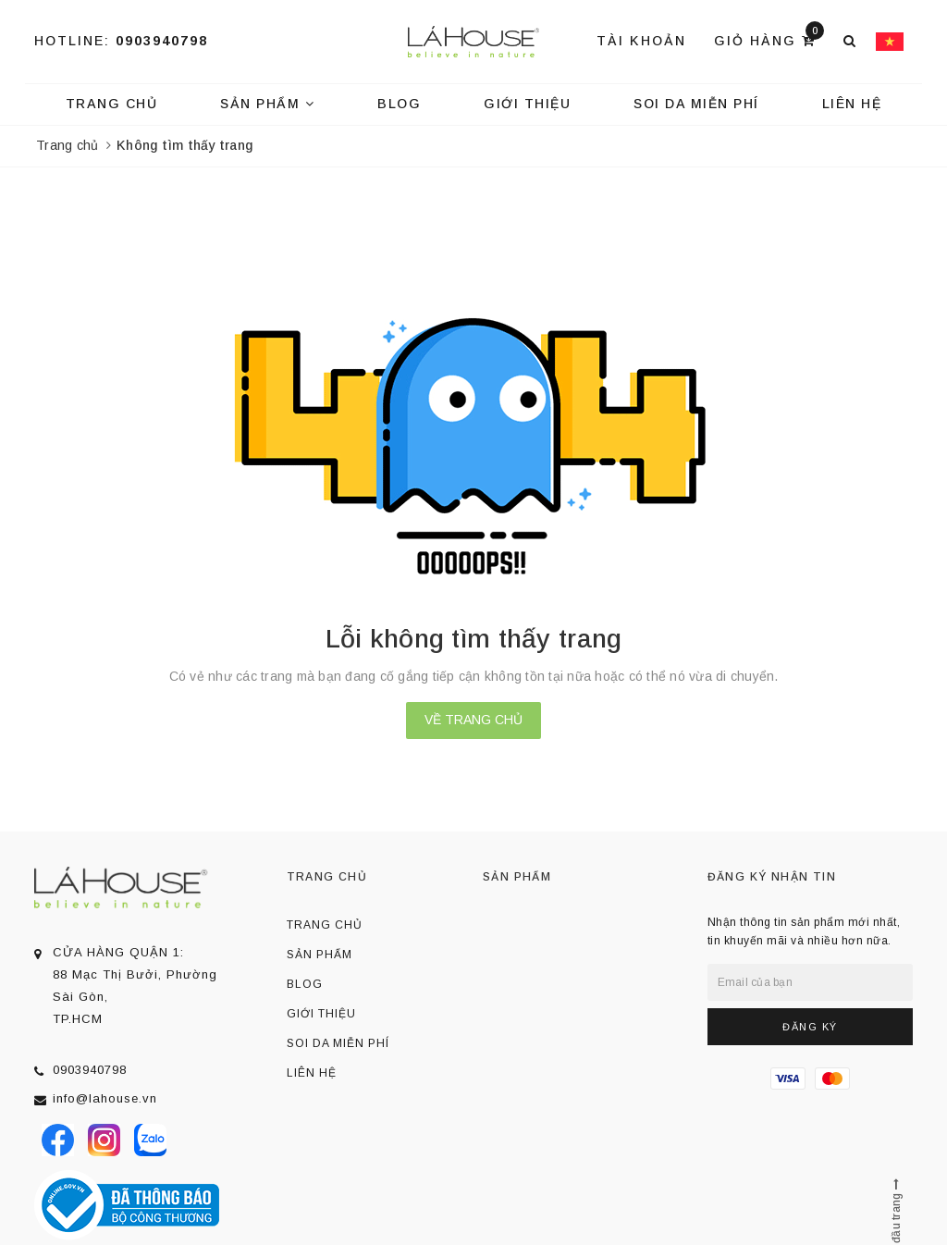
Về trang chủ (473, 719)
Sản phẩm (267, 103)
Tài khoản (641, 40)
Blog (399, 103)
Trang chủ (112, 103)
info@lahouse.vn (105, 1098)
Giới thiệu (527, 103)
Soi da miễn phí (696, 103)
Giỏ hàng (769, 39)
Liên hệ (852, 103)
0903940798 (162, 40)
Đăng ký (810, 1026)
